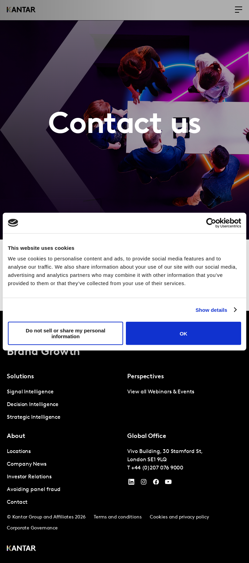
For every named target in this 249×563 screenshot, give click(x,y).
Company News (27, 464)
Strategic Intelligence (34, 417)
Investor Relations (29, 477)
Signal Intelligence (30, 392)
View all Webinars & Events (160, 392)
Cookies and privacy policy (179, 517)
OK (183, 333)
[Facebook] (156, 483)
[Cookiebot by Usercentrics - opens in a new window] (211, 223)
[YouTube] (131, 483)
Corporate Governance (32, 528)
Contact (17, 502)
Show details (211, 310)
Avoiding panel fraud (34, 489)
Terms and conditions (118, 517)
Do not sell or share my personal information (65, 333)
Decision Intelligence (32, 404)
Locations (19, 451)
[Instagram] (144, 483)
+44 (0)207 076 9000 (157, 468)
